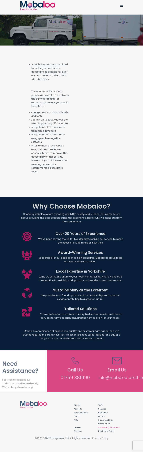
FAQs (76, 419)
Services (102, 408)
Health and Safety (106, 430)
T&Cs (100, 404)
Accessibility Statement (109, 426)
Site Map (78, 430)
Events (77, 415)
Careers (77, 426)
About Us (78, 408)
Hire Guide (103, 411)
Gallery (101, 415)
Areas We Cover (81, 411)
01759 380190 (75, 376)
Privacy (77, 404)
